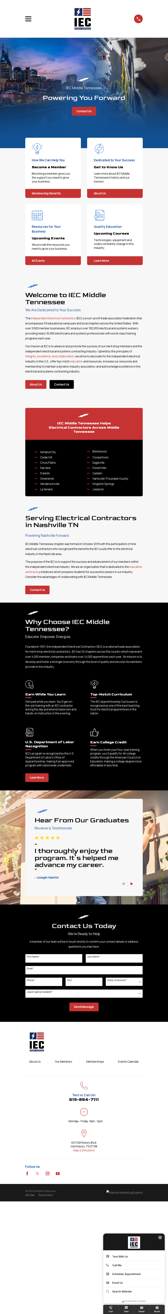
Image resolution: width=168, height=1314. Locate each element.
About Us (36, 384)
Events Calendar (128, 1179)
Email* (30, 1086)
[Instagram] (48, 1291)
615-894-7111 (84, 1217)
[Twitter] (37, 1291)
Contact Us (84, 111)
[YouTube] (58, 1291)
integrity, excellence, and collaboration (49, 356)
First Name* (33, 1074)
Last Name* (93, 1074)
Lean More (37, 895)
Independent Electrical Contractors (53, 318)
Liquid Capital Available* (39, 1110)
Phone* (31, 1098)
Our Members (63, 1179)
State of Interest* (117, 1098)
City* (69, 1098)
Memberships (95, 1179)
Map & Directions (84, 1268)
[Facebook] (27, 1291)
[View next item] (131, 1001)
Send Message (84, 1125)
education (76, 361)
